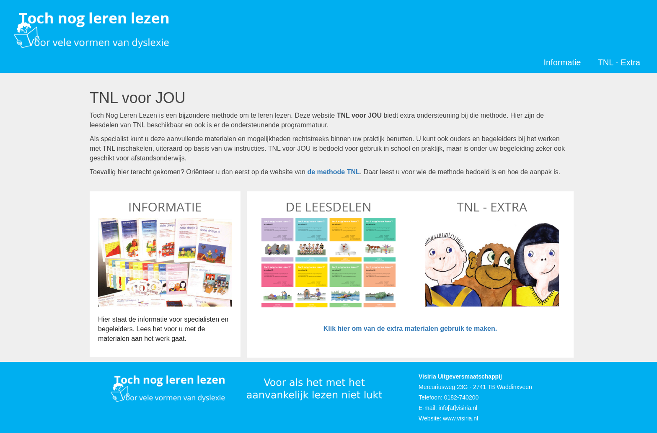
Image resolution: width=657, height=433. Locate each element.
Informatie (562, 62)
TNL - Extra (619, 62)
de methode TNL (333, 171)
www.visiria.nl (460, 418)
